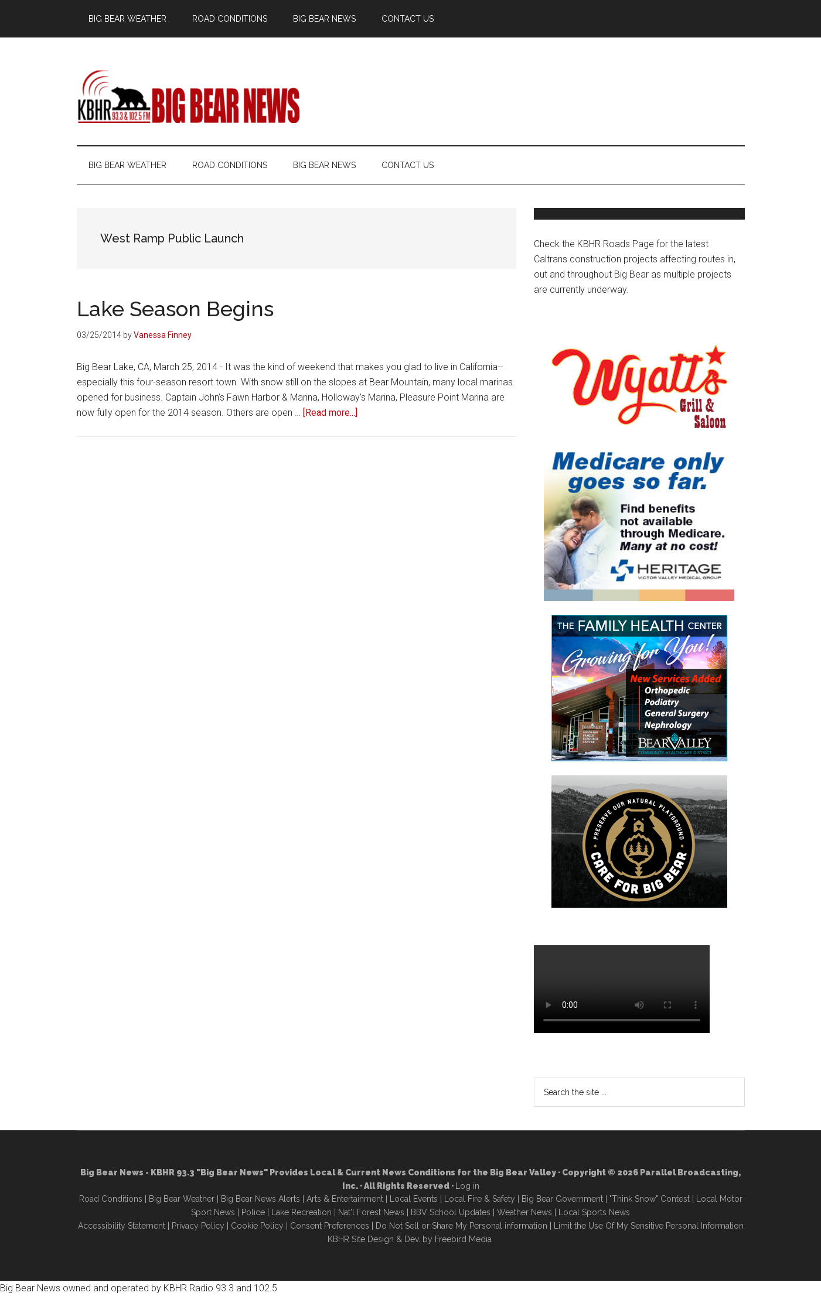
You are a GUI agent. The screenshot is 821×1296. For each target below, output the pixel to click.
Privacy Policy (198, 1225)
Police (253, 1212)
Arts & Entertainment (344, 1198)
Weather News (524, 1212)
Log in (467, 1186)
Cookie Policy (257, 1225)
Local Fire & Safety (479, 1198)
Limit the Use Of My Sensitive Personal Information (649, 1225)
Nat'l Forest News (371, 1212)
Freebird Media (463, 1239)
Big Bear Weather (181, 1198)
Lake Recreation (301, 1212)
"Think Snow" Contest (649, 1198)
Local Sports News (594, 1212)
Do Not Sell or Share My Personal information (461, 1225)
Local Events (414, 1198)
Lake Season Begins (175, 308)
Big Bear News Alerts (260, 1198)
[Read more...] (330, 412)
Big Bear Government (562, 1198)
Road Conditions (110, 1198)
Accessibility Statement (121, 1225)
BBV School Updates (450, 1212)
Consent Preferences (329, 1225)
